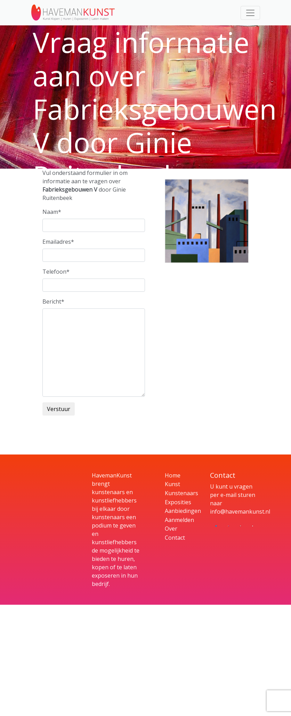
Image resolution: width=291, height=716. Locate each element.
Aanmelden (179, 520)
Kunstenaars (181, 493)
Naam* (51, 212)
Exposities (178, 502)
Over (171, 528)
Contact (175, 537)
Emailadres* (58, 242)
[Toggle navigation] (250, 13)
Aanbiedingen (183, 511)
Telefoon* (56, 271)
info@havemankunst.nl (240, 511)
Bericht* (53, 301)
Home (172, 475)
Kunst (172, 484)
